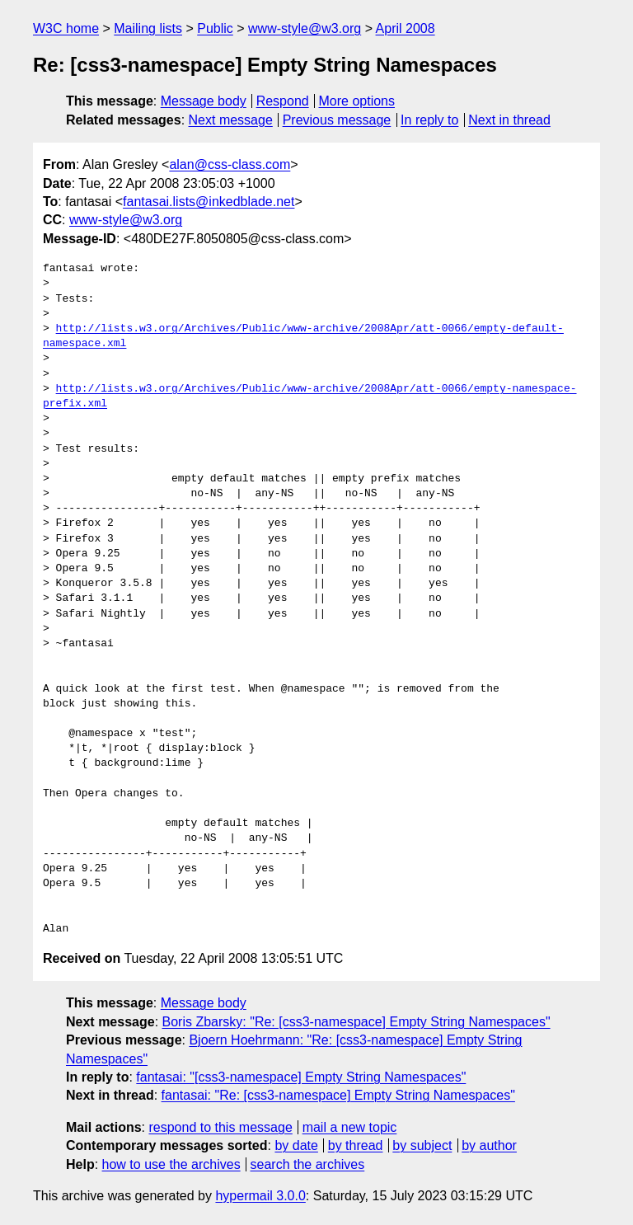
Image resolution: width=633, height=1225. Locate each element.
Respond (282, 101)
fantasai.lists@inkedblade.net (208, 202)
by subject (422, 1145)
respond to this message (220, 1127)
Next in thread (509, 120)
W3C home (66, 28)
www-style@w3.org (304, 28)
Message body (203, 101)
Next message (231, 120)
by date (295, 1145)
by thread (355, 1145)
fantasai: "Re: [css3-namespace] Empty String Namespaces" (338, 1095)
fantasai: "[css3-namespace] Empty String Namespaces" (301, 1077)
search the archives (308, 1164)
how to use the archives (171, 1164)
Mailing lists (148, 28)
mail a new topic (349, 1127)
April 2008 (405, 28)
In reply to (429, 120)
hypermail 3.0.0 (260, 1196)
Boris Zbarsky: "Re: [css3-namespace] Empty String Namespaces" (356, 1022)
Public (215, 28)
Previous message (337, 120)
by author (489, 1145)
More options (357, 101)
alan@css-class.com (229, 164)
